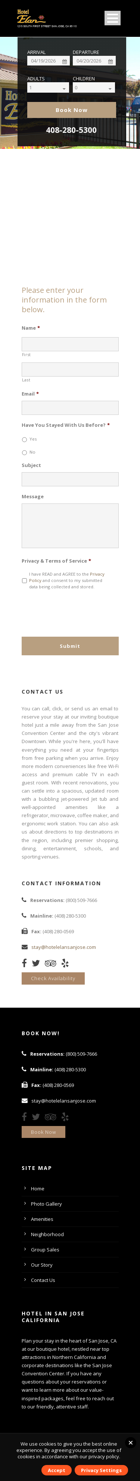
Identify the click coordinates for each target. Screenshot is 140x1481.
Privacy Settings (101, 1470)
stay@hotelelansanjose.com (63, 947)
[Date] (48, 60)
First (26, 354)
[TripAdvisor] (52, 964)
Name (31, 328)
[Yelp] (67, 964)
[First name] (70, 344)
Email (30, 394)
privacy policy (103, 1456)
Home (37, 1188)
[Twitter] (38, 964)
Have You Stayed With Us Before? (66, 425)
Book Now (43, 1132)
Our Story (42, 1264)
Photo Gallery (46, 1203)
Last (26, 380)
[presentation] (78, 610)
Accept (56, 1470)
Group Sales (45, 1249)
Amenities (42, 1219)
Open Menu (113, 18)
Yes (33, 439)
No (32, 452)
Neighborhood (47, 1234)
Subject (31, 465)
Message (33, 496)
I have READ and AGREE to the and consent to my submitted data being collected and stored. (67, 580)
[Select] (54, 87)
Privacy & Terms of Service (56, 561)
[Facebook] (26, 964)
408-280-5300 (71, 130)
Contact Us (43, 1280)
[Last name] (70, 369)
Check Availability (53, 978)
